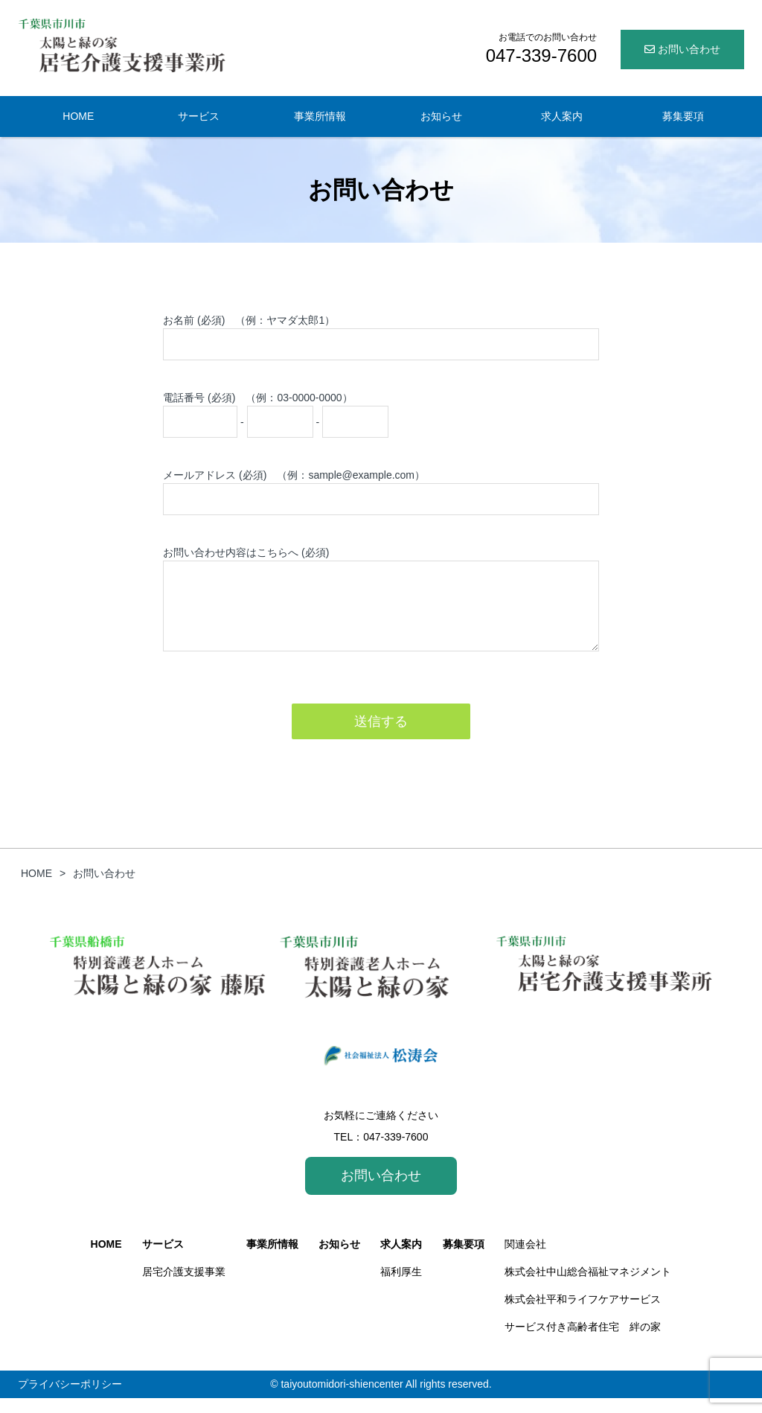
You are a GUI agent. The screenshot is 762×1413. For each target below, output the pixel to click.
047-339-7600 (395, 1152)
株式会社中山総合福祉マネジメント (588, 1286)
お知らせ (441, 116)
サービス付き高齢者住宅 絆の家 (583, 1341)
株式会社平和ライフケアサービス (583, 1314)
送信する (381, 736)
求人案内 (562, 116)
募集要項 (683, 116)
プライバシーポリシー (70, 1399)
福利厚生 (401, 1286)
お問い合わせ (682, 49)
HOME (78, 116)
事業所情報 (320, 116)
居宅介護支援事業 (183, 1286)
